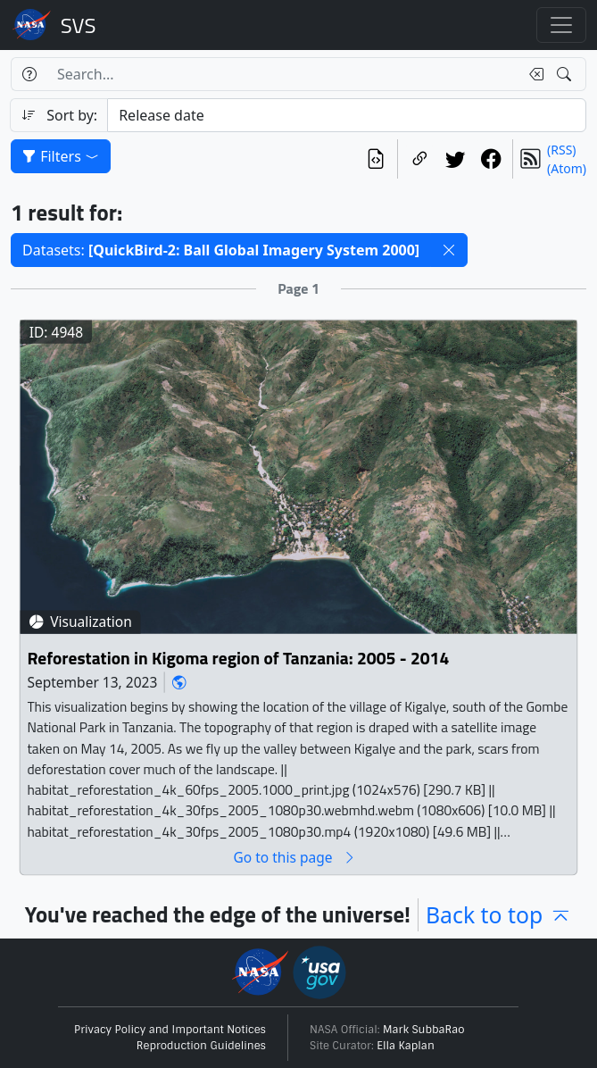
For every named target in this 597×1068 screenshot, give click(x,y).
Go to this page (294, 856)
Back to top (499, 914)
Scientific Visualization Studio (79, 25)
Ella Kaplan (406, 1046)
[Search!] (566, 74)
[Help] (29, 74)
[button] (449, 250)
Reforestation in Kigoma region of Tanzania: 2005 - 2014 (238, 657)
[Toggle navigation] (561, 25)
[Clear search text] (532, 74)
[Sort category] (346, 115)
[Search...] (282, 74)
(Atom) (566, 168)
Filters (60, 156)
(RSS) (561, 149)
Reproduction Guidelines (201, 1046)
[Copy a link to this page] (419, 159)
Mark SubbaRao (424, 1029)
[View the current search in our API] (375, 159)
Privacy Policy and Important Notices (170, 1029)
